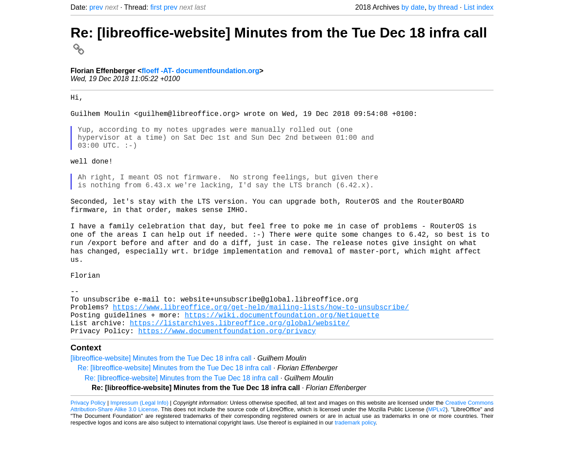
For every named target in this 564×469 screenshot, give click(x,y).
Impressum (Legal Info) (139, 442)
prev (96, 7)
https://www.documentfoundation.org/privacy (227, 370)
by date (412, 7)
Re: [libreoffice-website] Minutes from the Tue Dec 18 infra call (174, 407)
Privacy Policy (88, 442)
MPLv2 (437, 449)
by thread (443, 7)
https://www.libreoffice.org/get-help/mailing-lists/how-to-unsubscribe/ (261, 341)
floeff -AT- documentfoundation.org (200, 70)
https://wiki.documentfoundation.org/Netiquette (282, 351)
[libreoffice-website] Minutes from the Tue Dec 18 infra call (161, 398)
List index (479, 7)
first (156, 7)
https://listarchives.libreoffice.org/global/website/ (239, 360)
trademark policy (355, 462)
